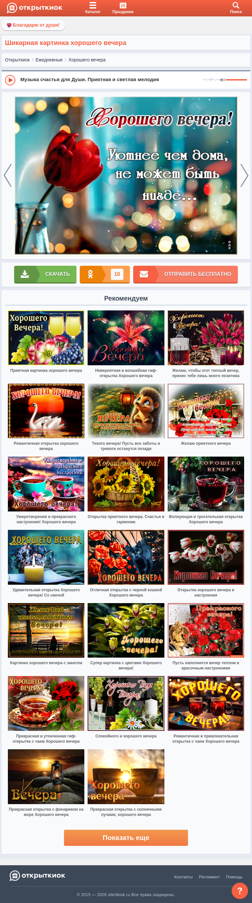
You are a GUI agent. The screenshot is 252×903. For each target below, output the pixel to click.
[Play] (10, 80)
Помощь (234, 876)
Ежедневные (49, 59)
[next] (244, 175)
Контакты (183, 876)
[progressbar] (236, 80)
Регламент (209, 876)
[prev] (7, 175)
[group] (126, 80)
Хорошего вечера (87, 59)
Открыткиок (17, 59)
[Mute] (222, 80)
